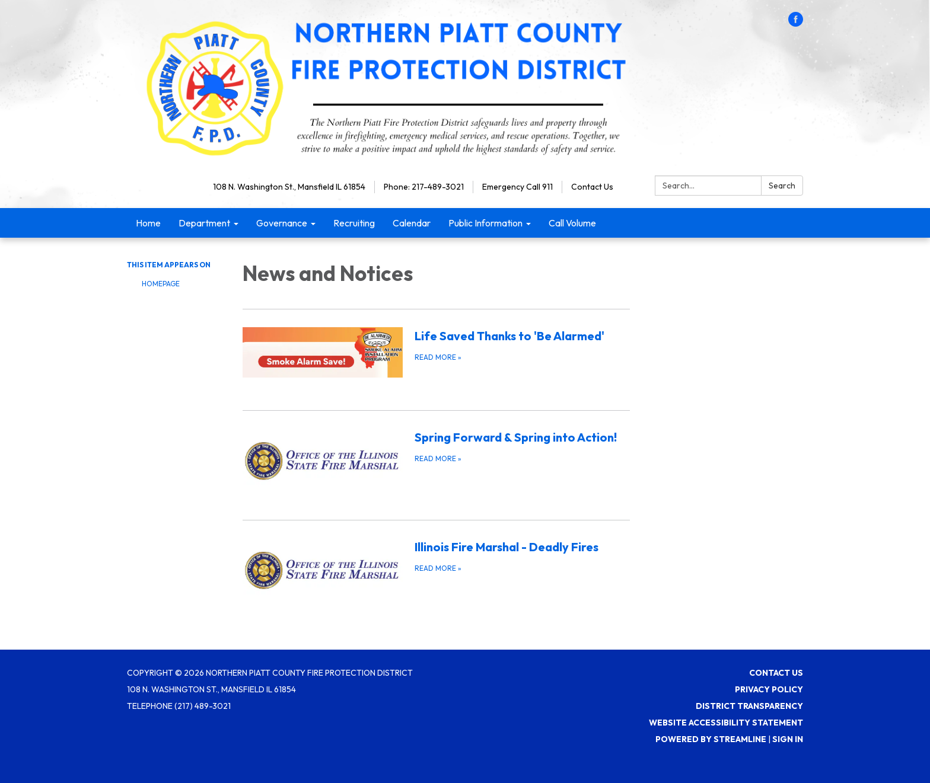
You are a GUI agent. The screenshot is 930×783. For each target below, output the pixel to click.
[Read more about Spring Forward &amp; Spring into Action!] (436, 457)
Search (782, 185)
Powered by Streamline (710, 739)
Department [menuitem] (204, 223)
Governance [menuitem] (281, 223)
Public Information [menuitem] (485, 223)
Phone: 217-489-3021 (424, 186)
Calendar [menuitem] (412, 223)
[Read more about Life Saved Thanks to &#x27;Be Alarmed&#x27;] (436, 352)
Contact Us (592, 186)
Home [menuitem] (148, 223)
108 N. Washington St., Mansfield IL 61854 (289, 186)
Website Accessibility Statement (726, 722)
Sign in (787, 739)
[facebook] (795, 23)
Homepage (161, 283)
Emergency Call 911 (517, 186)
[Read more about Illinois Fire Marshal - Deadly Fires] (436, 567)
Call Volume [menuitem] (572, 223)
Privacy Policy (769, 689)
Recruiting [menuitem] (354, 223)
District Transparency (749, 706)
